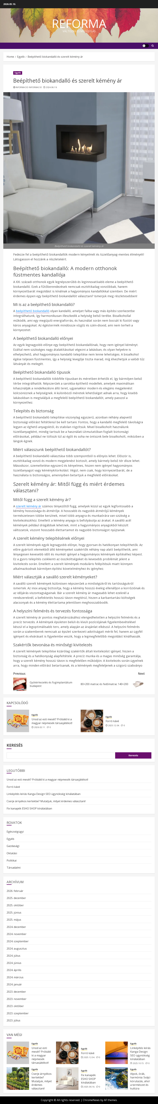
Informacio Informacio (29, 87)
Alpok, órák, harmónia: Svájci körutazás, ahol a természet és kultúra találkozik (140, 1083)
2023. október (15, 1006)
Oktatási (12, 853)
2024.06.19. (51, 87)
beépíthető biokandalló (32, 311)
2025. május (14, 919)
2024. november (16, 934)
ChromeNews (91, 1100)
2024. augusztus (17, 948)
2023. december (16, 991)
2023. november (16, 999)
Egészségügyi (15, 831)
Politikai (12, 860)
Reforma (79, 23)
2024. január (14, 984)
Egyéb (18, 72)
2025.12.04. (114, 725)
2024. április (14, 970)
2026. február (15, 891)
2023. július (13, 1020)
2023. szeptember (18, 1013)
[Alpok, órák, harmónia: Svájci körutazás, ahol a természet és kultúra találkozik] (116, 1078)
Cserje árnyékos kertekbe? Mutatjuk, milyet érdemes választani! (46, 801)
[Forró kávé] (92, 721)
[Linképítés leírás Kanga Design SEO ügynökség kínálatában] (116, 1053)
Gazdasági (13, 846)
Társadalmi (13, 867)
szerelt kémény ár (28, 506)
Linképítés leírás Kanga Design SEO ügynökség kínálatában (43, 794)
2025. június (14, 912)
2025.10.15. (138, 1063)
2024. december (16, 927)
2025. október (15, 905)
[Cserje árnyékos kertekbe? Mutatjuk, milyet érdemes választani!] (18, 1078)
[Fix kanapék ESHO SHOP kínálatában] (67, 1078)
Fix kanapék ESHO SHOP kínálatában (29, 808)
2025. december (16, 898)
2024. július (13, 955)
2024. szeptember (18, 941)
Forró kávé (112, 721)
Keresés (15, 745)
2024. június (14, 963)
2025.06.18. (89, 1086)
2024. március (15, 977)
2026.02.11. (40, 727)
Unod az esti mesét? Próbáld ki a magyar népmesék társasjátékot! (52, 721)
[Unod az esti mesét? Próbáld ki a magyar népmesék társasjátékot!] (18, 721)
